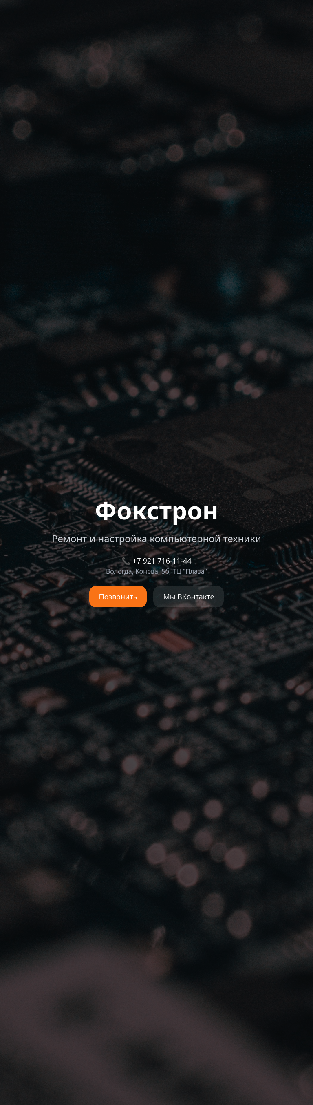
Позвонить (118, 597)
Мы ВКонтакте (188, 597)
